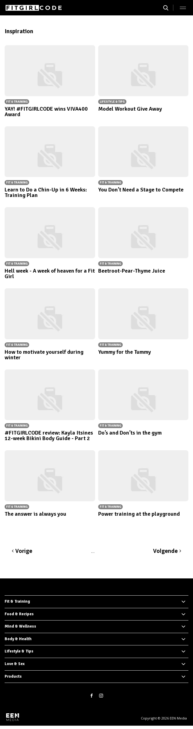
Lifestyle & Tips (19, 651)
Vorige (23, 550)
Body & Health (18, 638)
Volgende (165, 550)
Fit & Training (17, 601)
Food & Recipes (19, 614)
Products (13, 676)
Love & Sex (15, 663)
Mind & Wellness (20, 626)
